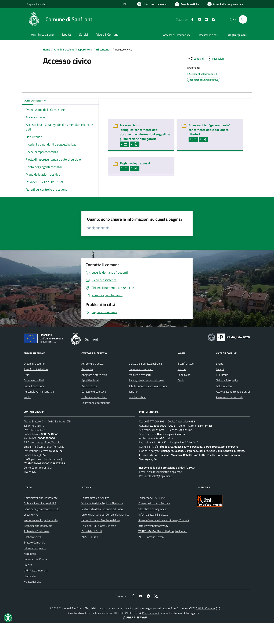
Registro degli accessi (135, 163)
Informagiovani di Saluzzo (153, 514)
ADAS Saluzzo (89, 537)
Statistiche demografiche (152, 509)
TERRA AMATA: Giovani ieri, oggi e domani (162, 531)
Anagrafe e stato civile (94, 375)
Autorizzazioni (89, 386)
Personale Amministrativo (39, 391)
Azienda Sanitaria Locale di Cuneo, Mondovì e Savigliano (170, 520)
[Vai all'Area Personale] (225, 4)
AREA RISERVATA (135, 617)
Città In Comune (205, 608)
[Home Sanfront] (59, 19)
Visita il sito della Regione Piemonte (102, 503)
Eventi (219, 363)
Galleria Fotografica (227, 380)
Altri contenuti (102, 49)
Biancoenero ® (150, 613)
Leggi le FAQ (31, 514)
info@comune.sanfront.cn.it (47, 446)
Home (46, 49)
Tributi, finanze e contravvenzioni (148, 386)
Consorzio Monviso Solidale (154, 503)
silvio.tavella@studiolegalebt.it (164, 472)
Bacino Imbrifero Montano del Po (100, 520)
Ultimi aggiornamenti (36, 570)
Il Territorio (222, 375)
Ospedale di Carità (91, 531)
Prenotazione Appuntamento (40, 520)
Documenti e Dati (34, 380)
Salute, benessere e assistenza (146, 380)
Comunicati (184, 375)
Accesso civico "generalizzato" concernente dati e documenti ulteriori (209, 130)
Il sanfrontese (186, 363)
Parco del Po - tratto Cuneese (98, 526)
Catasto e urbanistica (93, 391)
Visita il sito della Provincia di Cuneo (102, 509)
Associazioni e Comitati (229, 397)
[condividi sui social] (196, 58)
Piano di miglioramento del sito (41, 509)
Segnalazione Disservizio (38, 526)
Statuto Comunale (34, 542)
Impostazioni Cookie (35, 559)
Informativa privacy (35, 548)
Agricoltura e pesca (92, 363)
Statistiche (30, 576)
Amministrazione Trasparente (72, 49)
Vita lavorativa (137, 397)
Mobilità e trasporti (140, 375)
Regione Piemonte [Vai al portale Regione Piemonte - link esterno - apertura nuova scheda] (36, 4)
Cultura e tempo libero (94, 397)
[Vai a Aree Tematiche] (187, 4)
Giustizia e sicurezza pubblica (145, 363)
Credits (28, 565)
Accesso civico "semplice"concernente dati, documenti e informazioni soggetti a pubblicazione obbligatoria (145, 132)
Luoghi (220, 369)
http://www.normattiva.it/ (153, 526)
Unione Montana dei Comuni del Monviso (105, 514)
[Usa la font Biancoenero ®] (152, 4)
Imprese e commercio (141, 369)
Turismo (133, 391)
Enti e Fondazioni (34, 386)
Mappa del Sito (32, 581)
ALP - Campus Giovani (151, 537)
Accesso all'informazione (177, 35)
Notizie (182, 369)
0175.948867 (37, 430)
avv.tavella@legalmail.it (158, 476)
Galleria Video (224, 386)
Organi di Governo (34, 363)
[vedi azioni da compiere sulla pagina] (215, 58)
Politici (27, 397)
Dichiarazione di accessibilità (40, 503)
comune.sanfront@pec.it (45, 442)
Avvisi (181, 380)
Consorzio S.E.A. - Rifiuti (152, 498)
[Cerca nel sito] (243, 19)
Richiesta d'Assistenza (36, 531)
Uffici (27, 375)
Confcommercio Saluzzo (95, 498)
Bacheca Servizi (33, 537)
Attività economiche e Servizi (233, 391)
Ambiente (87, 369)
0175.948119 (36, 425)
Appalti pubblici (90, 380)
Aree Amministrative (36, 369)
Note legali (30, 554)
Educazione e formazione (95, 403)
